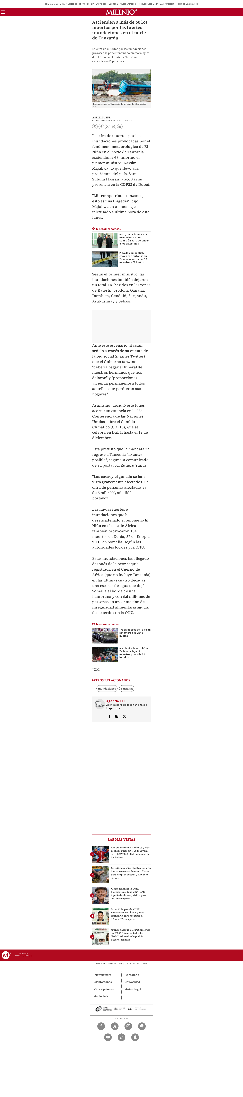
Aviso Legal (133, 989)
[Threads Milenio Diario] (142, 1026)
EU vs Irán (101, 4)
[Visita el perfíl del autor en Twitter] (124, 717)
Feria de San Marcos (187, 4)
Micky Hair (88, 4)
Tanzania (127, 688)
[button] (3, 13)
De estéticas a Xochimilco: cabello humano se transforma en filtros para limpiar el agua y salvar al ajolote (131, 873)
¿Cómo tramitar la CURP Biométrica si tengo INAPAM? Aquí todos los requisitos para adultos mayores (129, 893)
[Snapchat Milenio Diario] (135, 1037)
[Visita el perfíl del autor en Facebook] (109, 717)
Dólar (62, 4)
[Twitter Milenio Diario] (115, 1026)
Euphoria (113, 4)
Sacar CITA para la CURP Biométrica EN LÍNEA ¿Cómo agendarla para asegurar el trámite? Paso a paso (127, 914)
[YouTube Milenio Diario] (108, 1037)
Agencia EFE (101, 117)
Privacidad (133, 982)
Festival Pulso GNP (148, 4)
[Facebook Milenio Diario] (101, 1026)
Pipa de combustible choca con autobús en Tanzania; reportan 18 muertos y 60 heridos (133, 257)
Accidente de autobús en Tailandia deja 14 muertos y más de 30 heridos (134, 652)
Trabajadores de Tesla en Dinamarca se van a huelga (135, 633)
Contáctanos (103, 982)
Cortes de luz (74, 4)
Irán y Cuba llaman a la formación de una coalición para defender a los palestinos (134, 239)
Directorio (132, 975)
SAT (162, 4)
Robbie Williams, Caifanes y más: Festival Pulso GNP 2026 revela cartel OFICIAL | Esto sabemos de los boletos (130, 852)
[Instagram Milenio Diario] (128, 1026)
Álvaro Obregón (128, 4)
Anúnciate (101, 996)
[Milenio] (121, 12)
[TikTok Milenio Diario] (121, 1037)
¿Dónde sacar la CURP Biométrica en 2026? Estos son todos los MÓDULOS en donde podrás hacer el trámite (130, 934)
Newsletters (103, 975)
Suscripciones (104, 989)
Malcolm (170, 4)
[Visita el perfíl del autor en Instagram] (117, 717)
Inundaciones (107, 688)
